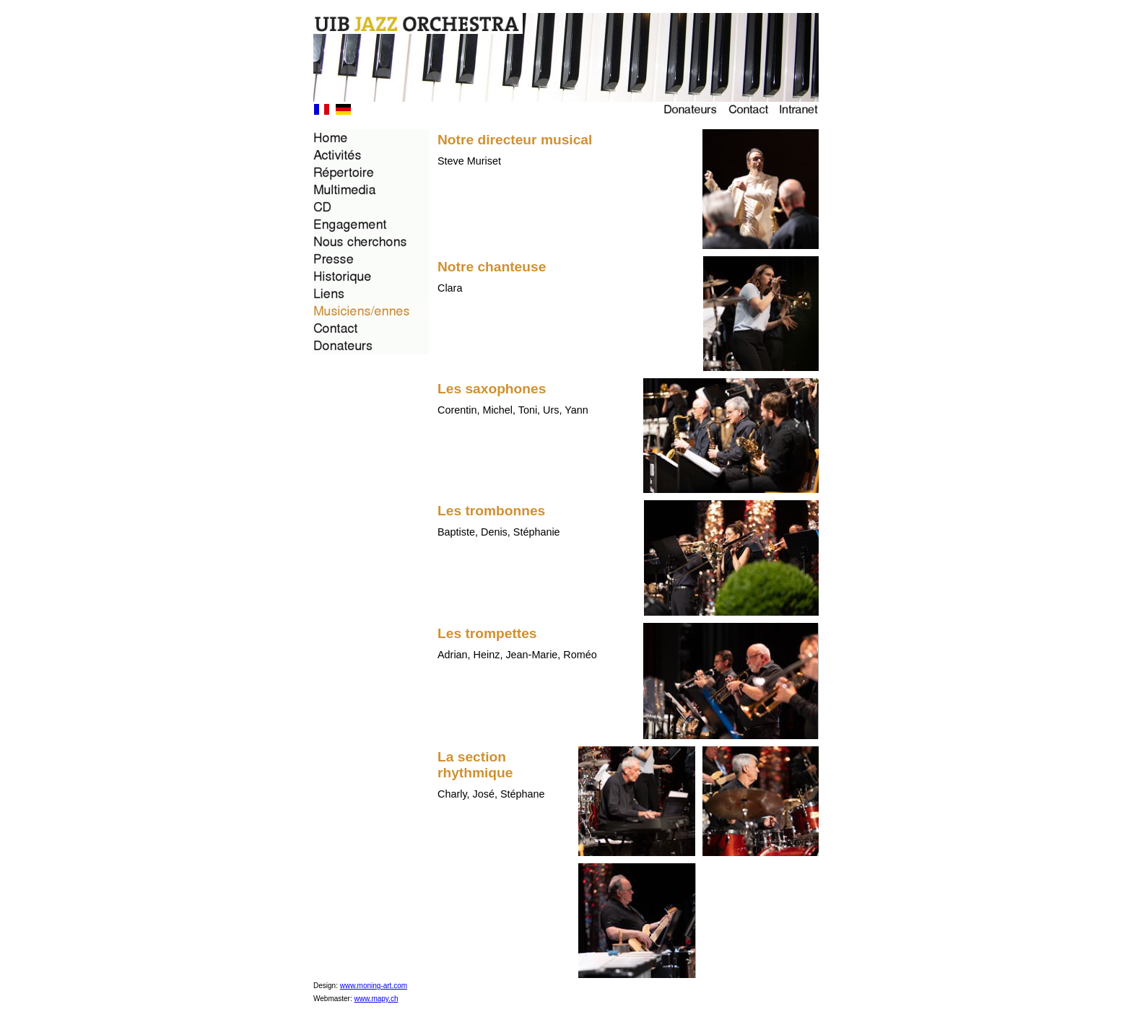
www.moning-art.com (373, 986)
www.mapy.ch (376, 999)
